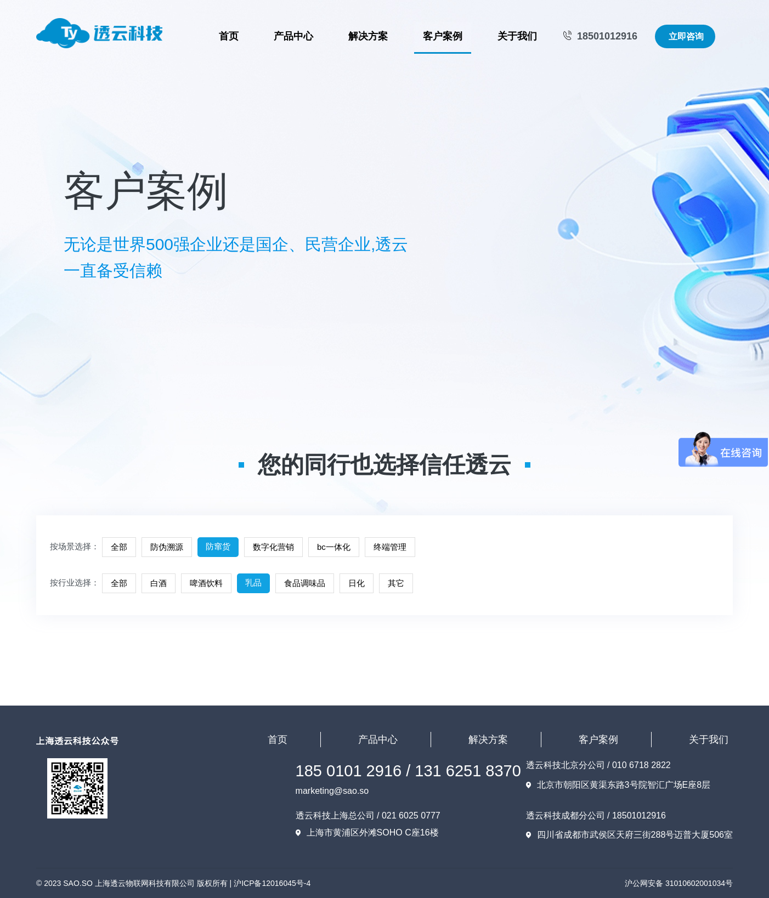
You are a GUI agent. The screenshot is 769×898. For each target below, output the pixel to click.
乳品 (253, 582)
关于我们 (517, 36)
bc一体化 (333, 547)
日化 (356, 583)
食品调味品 (304, 583)
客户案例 (442, 36)
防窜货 (218, 546)
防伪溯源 (166, 547)
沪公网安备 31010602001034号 (679, 883)
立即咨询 (686, 36)
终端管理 (390, 547)
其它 (396, 583)
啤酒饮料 (206, 583)
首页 (229, 36)
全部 (119, 547)
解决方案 (368, 36)
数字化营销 (273, 547)
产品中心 (293, 36)
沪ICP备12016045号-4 (272, 883)
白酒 (158, 583)
